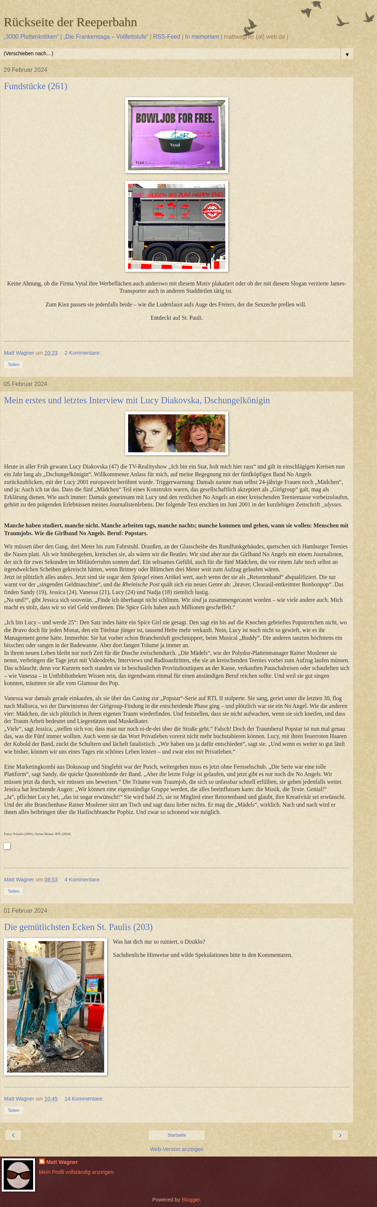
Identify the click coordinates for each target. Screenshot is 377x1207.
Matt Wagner (62, 1162)
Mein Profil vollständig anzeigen (76, 1172)
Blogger (191, 1200)
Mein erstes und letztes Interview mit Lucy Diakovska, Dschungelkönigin (137, 400)
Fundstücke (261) (35, 86)
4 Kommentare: (82, 880)
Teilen (13, 364)
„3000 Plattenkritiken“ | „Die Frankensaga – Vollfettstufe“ (76, 37)
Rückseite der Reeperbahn (70, 22)
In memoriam (202, 37)
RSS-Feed (166, 37)
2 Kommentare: (82, 353)
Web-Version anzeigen (177, 1149)
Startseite (177, 1135)
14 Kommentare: (83, 1099)
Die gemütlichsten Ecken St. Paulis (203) (78, 927)
